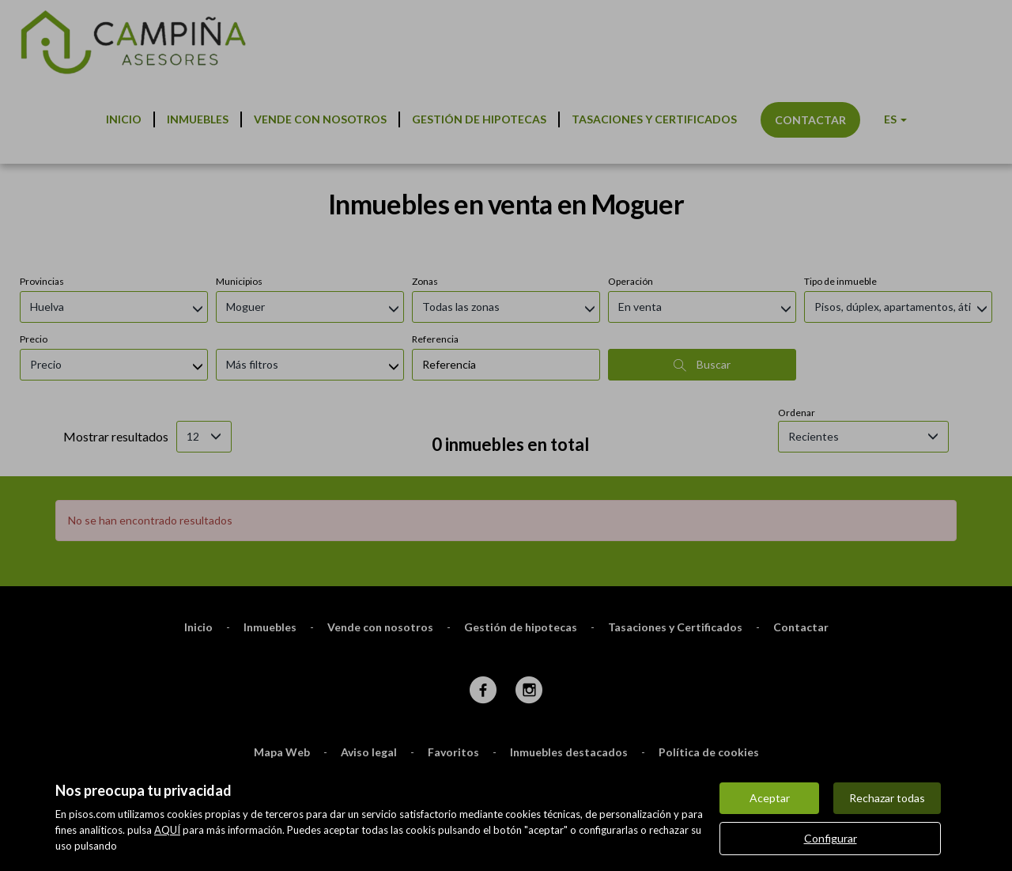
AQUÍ (167, 830)
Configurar (830, 838)
